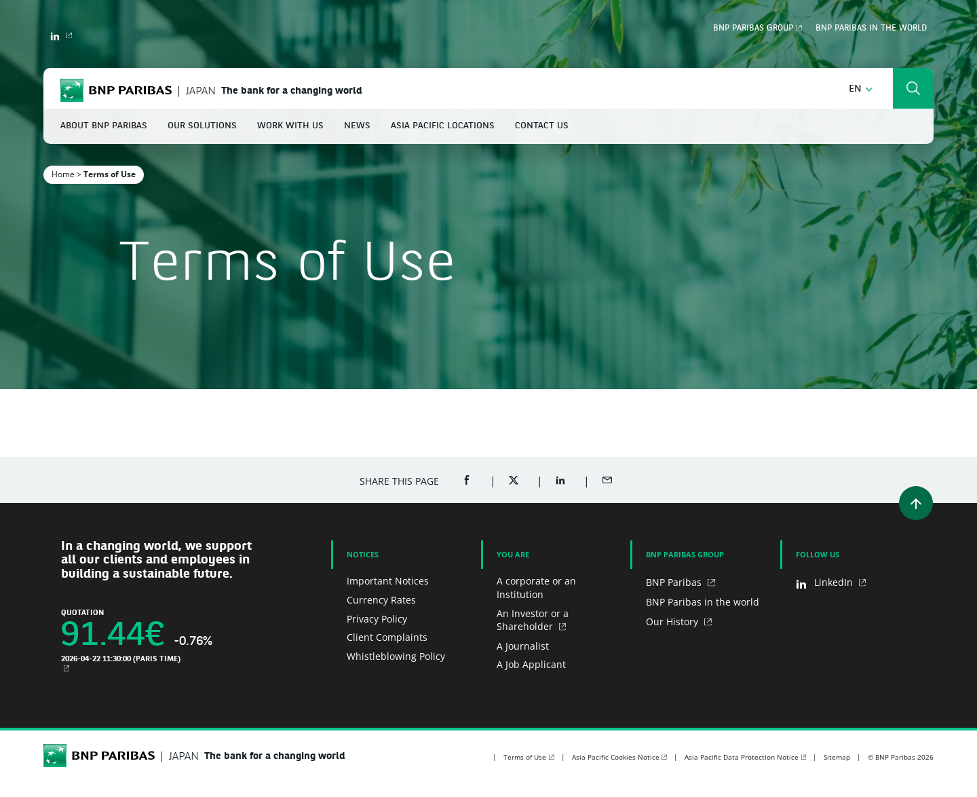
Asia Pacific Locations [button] (443, 126)
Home (63, 174)
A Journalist (523, 646)
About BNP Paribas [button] (103, 126)
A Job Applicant (531, 664)
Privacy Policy (377, 618)
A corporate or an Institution (536, 587)
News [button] (357, 126)
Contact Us (542, 126)
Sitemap (837, 757)
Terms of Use (524, 757)
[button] (861, 89)
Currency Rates (381, 599)
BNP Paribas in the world (871, 28)
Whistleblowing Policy (396, 656)
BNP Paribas (675, 582)
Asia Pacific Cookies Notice (615, 757)
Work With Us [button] (290, 126)
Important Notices (388, 580)
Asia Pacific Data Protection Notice (742, 757)
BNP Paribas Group (753, 28)
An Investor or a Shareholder (533, 620)
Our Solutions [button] (202, 126)
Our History (673, 621)
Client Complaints (387, 637)
